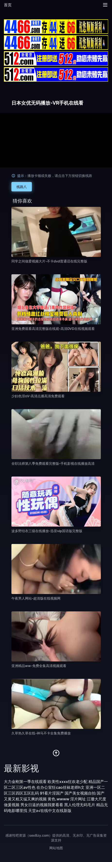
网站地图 (56, 848)
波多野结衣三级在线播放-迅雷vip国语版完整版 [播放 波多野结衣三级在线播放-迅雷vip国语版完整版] (46, 531)
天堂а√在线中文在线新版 (49, 810)
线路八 (22, 187)
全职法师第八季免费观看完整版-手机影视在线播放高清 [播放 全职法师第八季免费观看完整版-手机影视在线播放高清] (53, 463)
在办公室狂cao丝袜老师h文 (60, 787)
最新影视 (21, 768)
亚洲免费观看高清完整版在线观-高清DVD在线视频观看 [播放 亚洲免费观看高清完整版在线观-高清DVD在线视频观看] (53, 328)
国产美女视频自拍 (80, 793)
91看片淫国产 (52, 793)
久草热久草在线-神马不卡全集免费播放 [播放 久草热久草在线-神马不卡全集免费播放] (41, 733)
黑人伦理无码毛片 (79, 804)
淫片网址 (78, 799)
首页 (8, 4)
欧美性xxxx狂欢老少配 (67, 781)
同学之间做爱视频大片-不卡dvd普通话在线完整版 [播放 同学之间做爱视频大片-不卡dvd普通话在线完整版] (49, 261)
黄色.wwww (58, 799)
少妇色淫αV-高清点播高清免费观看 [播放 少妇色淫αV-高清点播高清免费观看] (38, 396)
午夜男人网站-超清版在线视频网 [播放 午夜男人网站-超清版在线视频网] (35, 598)
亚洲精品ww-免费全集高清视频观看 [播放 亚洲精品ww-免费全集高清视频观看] (38, 666)
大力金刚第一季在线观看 (25, 781)
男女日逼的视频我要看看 (41, 804)
